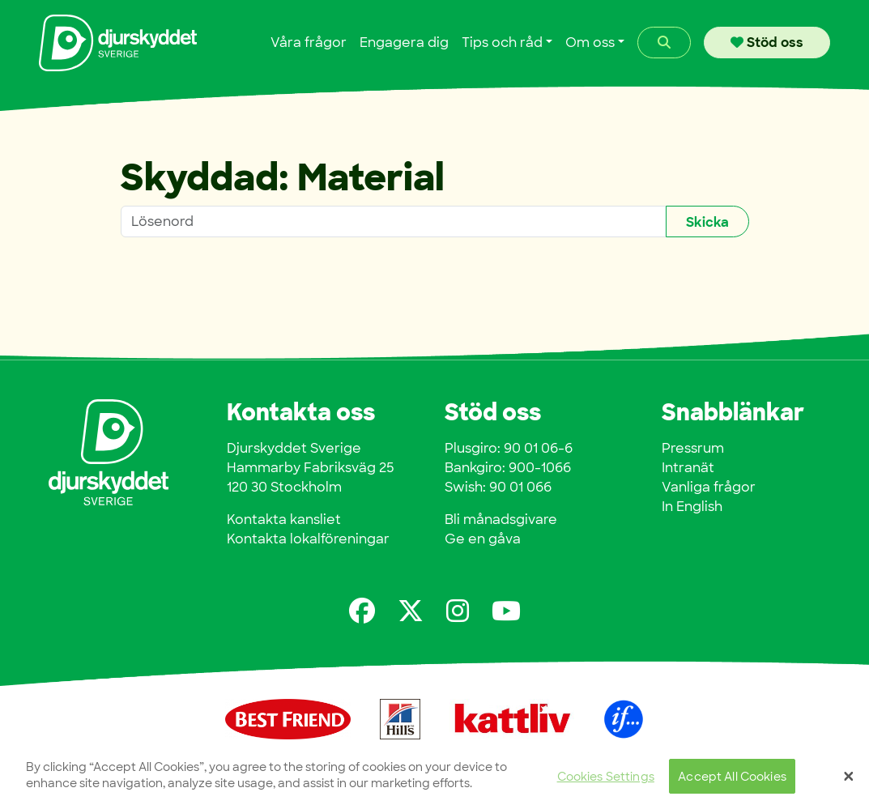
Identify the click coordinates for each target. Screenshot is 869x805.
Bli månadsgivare (501, 519)
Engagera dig (404, 42)
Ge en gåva (483, 538)
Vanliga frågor (709, 487)
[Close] (849, 781)
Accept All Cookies (732, 781)
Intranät (688, 467)
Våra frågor (308, 42)
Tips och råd (502, 42)
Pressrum (693, 448)
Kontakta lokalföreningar (308, 538)
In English (692, 506)
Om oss (590, 42)
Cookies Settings (605, 781)
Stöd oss (767, 42)
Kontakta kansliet (284, 519)
